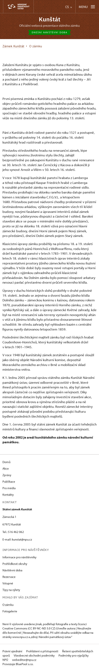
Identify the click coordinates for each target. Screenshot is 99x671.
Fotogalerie (9, 611)
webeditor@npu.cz (24, 660)
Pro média (9, 488)
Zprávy (6, 475)
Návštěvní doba (12, 570)
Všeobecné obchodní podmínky (34, 655)
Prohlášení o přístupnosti (42, 651)
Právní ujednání (12, 651)
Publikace (8, 481)
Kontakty (8, 494)
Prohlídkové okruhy (14, 564)
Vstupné (7, 583)
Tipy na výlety (11, 590)
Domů (6, 462)
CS (68, 7)
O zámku (8, 605)
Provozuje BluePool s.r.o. (17, 664)
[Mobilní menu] (87, 6)
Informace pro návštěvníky (19, 557)
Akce (5, 468)
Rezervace (9, 577)
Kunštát (49, 19)
